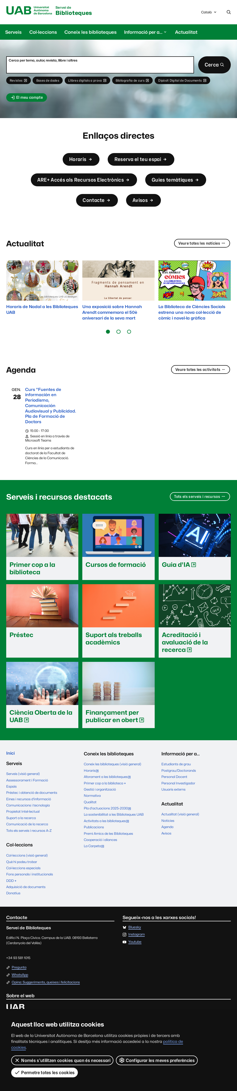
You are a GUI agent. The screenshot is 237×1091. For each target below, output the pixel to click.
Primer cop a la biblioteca (105, 794)
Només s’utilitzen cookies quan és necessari (62, 1060)
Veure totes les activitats (199, 377)
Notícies (167, 831)
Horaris (78, 162)
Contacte (95, 206)
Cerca (213, 66)
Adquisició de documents (26, 898)
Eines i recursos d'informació (28, 810)
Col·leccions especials (23, 879)
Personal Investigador (178, 794)
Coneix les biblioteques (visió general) (112, 775)
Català (209, 13)
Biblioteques (78, 11)
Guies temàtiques (180, 184)
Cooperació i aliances (100, 850)
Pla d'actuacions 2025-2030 (108, 819)
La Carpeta (95, 857)
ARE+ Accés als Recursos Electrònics (81, 184)
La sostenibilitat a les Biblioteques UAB (114, 825)
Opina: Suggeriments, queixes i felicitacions (46, 993)
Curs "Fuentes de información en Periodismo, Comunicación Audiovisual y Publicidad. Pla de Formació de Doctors (48, 414)
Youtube (135, 953)
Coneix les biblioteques (90, 32)
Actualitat (186, 32)
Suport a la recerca (21, 829)
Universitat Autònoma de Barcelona (31, 11)
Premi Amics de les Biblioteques (108, 844)
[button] (108, 339)
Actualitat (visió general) (180, 825)
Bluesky (134, 938)
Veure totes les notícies (200, 251)
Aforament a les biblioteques (108, 788)
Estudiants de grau (176, 775)
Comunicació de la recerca (27, 835)
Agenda (167, 837)
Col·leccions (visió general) (27, 867)
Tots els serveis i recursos (198, 507)
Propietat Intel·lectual (23, 823)
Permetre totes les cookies (44, 1072)
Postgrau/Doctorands (178, 781)
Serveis (13, 32)
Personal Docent (174, 787)
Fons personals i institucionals (29, 886)
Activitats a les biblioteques (107, 831)
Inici (11, 764)
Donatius (13, 904)
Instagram (136, 946)
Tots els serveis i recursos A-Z (29, 842)
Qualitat (90, 812)
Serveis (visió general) (23, 785)
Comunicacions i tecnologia (28, 817)
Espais (11, 798)
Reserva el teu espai (142, 162)
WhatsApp (20, 986)
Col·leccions (43, 32)
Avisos (145, 206)
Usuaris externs (173, 800)
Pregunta (19, 979)
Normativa (92, 806)
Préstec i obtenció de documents (31, 804)
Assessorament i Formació (27, 791)
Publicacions (94, 838)
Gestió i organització (100, 800)
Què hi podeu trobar (21, 873)
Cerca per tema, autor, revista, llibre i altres (43, 61)
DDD (11, 892)
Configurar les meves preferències (157, 1060)
